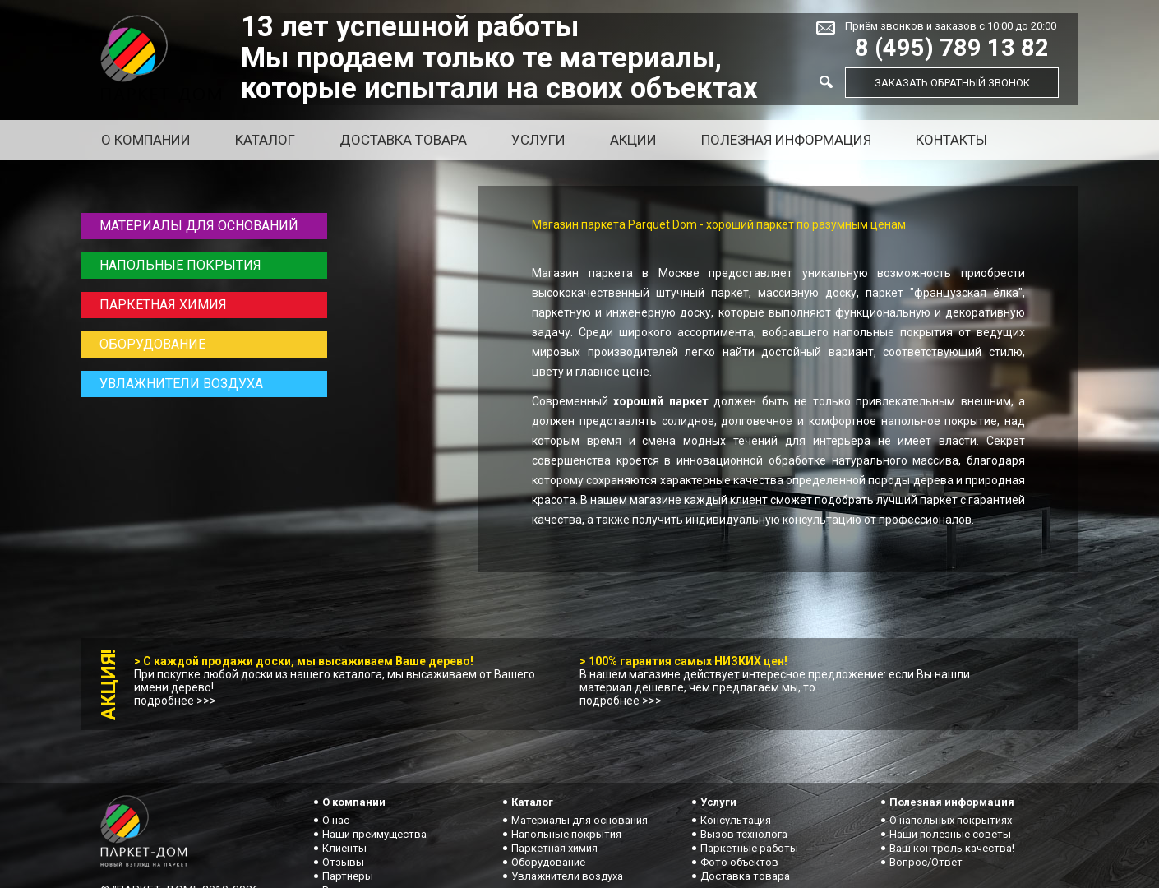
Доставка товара (403, 140)
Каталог (265, 140)
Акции (633, 140)
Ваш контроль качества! (951, 848)
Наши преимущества (374, 834)
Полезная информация (786, 140)
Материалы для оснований (198, 226)
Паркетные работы (749, 848)
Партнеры (347, 876)
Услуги (538, 140)
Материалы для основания (579, 820)
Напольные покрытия (180, 265)
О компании (146, 140)
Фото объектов (739, 862)
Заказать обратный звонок (952, 82)
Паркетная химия (163, 304)
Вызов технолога (743, 834)
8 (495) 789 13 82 (952, 48)
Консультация (735, 820)
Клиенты (344, 848)
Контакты (951, 140)
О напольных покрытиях (950, 820)
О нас (335, 820)
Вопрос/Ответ (926, 862)
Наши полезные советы (950, 834)
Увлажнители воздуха (181, 383)
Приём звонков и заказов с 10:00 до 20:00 (950, 26)
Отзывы (343, 862)
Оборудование (152, 344)
